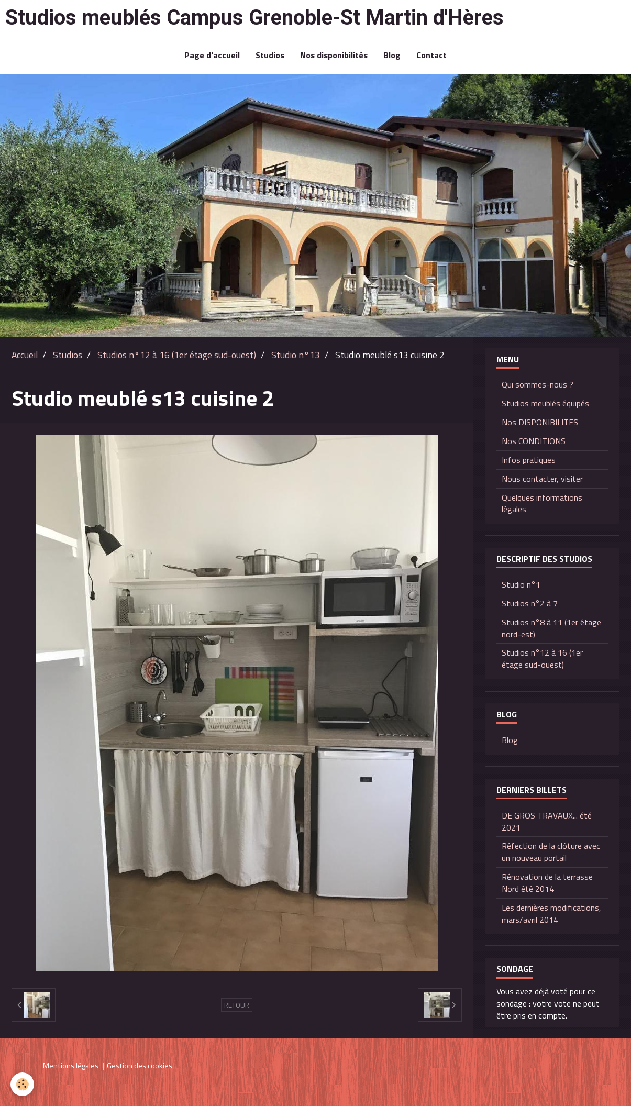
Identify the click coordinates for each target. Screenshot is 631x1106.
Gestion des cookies (139, 1065)
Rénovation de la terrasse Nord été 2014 (547, 882)
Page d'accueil (212, 55)
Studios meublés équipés (545, 403)
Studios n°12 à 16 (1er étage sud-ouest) (176, 355)
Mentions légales (70, 1065)
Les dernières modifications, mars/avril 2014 (551, 913)
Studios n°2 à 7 (530, 603)
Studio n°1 (521, 584)
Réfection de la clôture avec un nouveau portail (551, 851)
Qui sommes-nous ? (537, 384)
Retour (236, 1005)
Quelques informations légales (542, 503)
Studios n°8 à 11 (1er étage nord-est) (551, 628)
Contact (431, 55)
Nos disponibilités (334, 55)
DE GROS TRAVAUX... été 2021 (547, 821)
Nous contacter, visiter (542, 478)
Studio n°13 (295, 355)
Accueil (25, 355)
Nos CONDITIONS (534, 441)
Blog (392, 55)
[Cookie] (22, 1084)
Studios (270, 55)
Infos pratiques (529, 460)
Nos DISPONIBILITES (540, 422)
